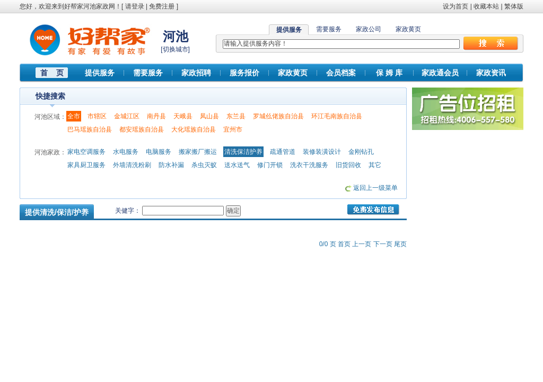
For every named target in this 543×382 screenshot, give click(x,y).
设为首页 (455, 6)
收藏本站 (486, 6)
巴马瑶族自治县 (89, 129)
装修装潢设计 (322, 151)
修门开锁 (270, 165)
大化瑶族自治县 (193, 129)
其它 (375, 165)
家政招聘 (196, 72)
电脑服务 (158, 151)
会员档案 (341, 72)
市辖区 (97, 116)
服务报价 (244, 72)
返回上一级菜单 (375, 188)
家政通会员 (440, 72)
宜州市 (232, 129)
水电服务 (125, 151)
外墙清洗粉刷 (132, 165)
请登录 (134, 6)
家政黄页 (408, 29)
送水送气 (237, 165)
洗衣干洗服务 (309, 165)
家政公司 (368, 29)
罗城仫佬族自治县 (278, 116)
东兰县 (236, 116)
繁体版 (513, 6)
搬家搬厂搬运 (198, 151)
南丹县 (156, 116)
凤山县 (209, 116)
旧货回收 (348, 165)
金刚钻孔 (361, 151)
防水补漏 (171, 165)
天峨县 (182, 116)
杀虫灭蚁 (204, 165)
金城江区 (126, 116)
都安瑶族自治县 (141, 129)
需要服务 (328, 29)
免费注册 (161, 6)
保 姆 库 (389, 72)
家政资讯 (491, 72)
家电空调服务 (86, 151)
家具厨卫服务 (86, 165)
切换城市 (175, 49)
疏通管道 (282, 151)
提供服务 (100, 72)
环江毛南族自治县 (336, 116)
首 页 (52, 72)
